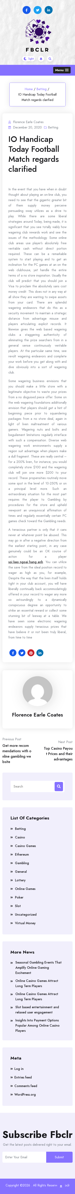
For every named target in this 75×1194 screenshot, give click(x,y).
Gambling (22, 863)
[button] (62, 70)
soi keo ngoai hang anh (25, 562)
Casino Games (25, 846)
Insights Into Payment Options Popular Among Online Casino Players (37, 1025)
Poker (19, 897)
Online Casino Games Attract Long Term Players (36, 983)
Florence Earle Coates (37, 714)
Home (29, 89)
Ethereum (22, 854)
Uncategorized (26, 914)
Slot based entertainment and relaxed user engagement (37, 1010)
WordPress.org (25, 1094)
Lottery (20, 880)
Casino (20, 837)
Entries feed (23, 1077)
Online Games (25, 889)
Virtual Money (25, 923)
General (21, 871)
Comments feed (25, 1086)
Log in (19, 1068)
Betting (41, 89)
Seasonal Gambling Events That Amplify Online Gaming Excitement (38, 967)
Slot (18, 906)
